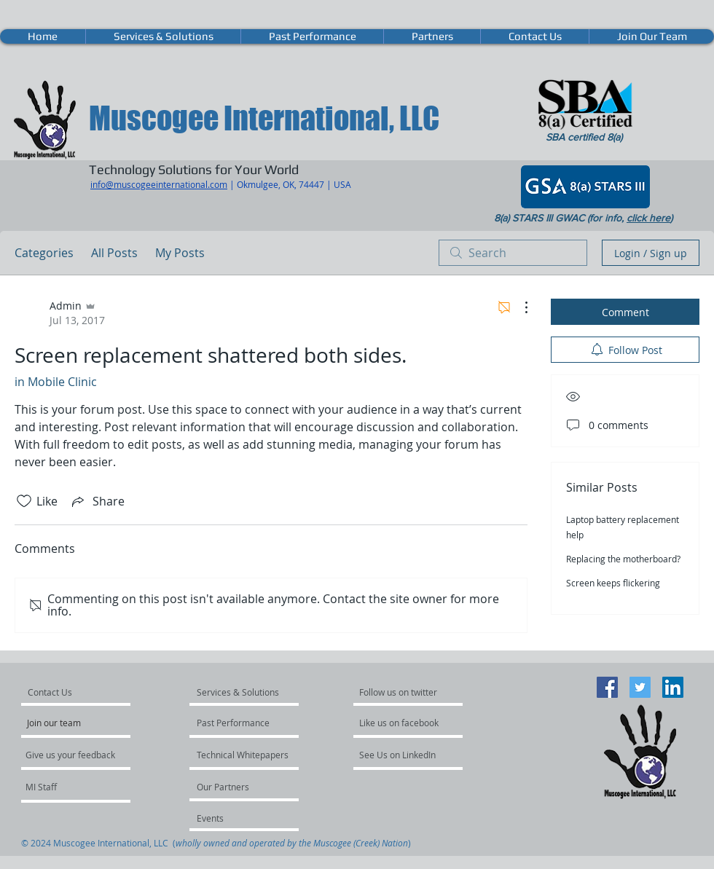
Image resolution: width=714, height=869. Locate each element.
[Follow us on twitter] (399, 692)
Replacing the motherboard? (623, 559)
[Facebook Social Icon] (607, 687)
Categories (44, 253)
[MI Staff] (64, 787)
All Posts (114, 253)
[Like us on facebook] (403, 723)
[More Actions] (518, 307)
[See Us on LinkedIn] (397, 755)
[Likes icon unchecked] (24, 501)
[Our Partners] (236, 787)
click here (648, 218)
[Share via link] (97, 501)
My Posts (180, 253)
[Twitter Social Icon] (640, 687)
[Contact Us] (67, 692)
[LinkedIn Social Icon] (672, 687)
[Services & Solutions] (238, 692)
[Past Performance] (236, 723)
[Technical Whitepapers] (243, 755)
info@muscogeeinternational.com (158, 184)
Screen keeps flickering (613, 583)
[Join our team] (66, 723)
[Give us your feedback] (78, 755)
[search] (513, 253)
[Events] (236, 818)
